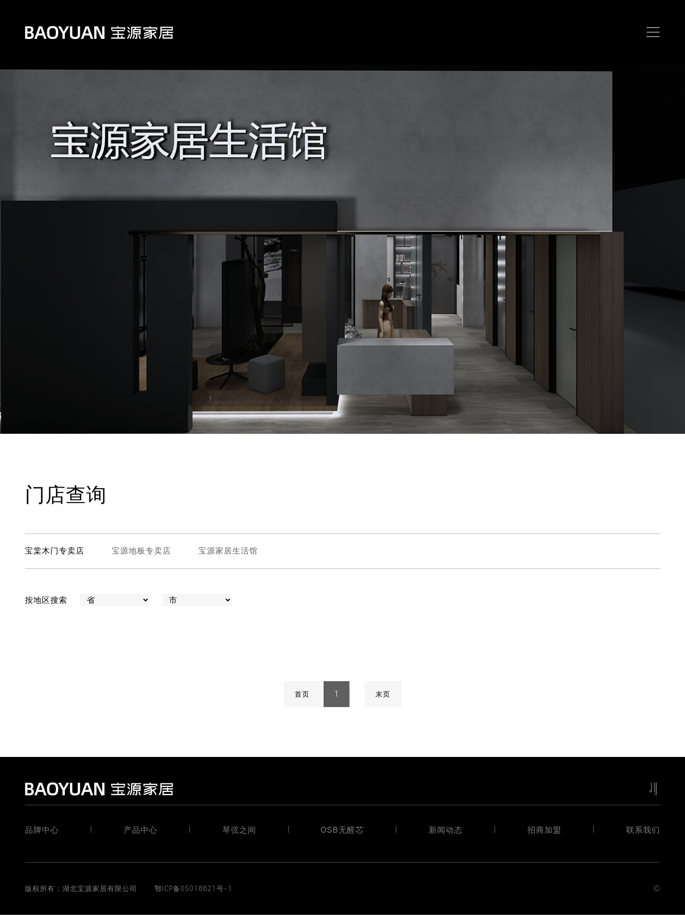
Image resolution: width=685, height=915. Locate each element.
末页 (382, 694)
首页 (302, 694)
